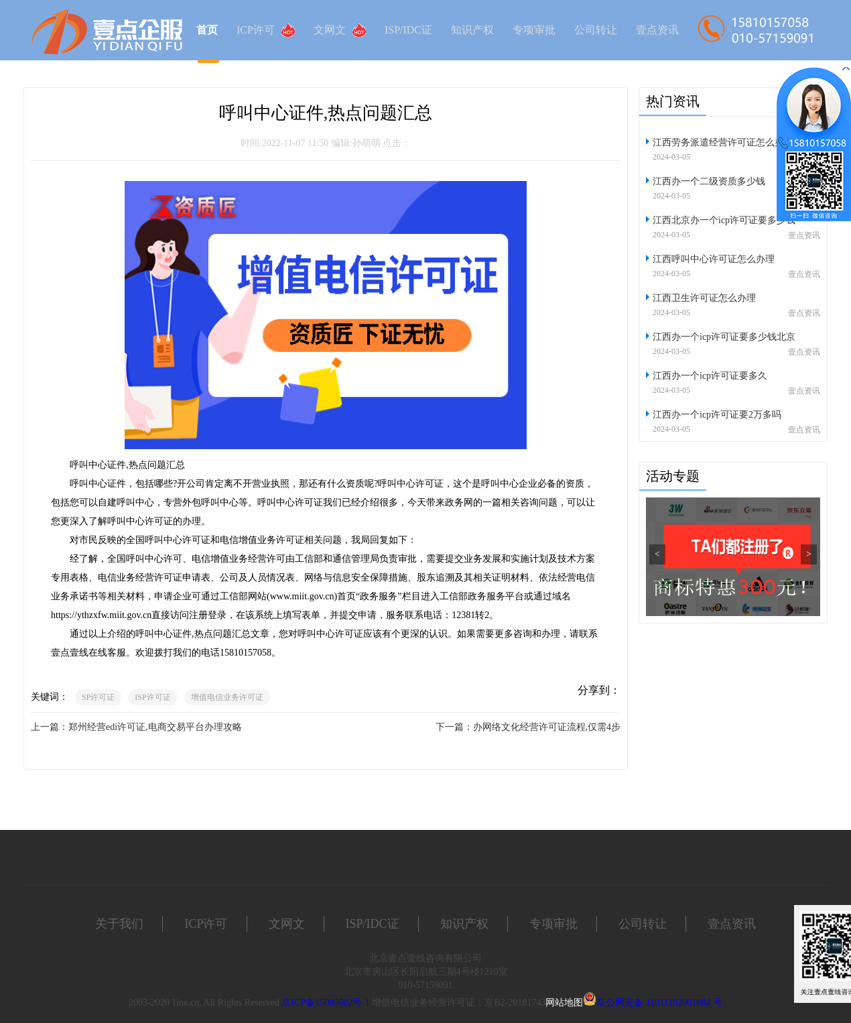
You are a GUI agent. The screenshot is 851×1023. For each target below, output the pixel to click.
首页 (207, 30)
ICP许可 (266, 30)
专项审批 (534, 30)
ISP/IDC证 (408, 30)
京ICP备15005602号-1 (325, 1003)
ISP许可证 (152, 697)
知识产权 (472, 30)
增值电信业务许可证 (227, 697)
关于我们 (119, 923)
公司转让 (595, 30)
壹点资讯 (657, 30)
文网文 (340, 30)
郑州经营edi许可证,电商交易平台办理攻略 (155, 727)
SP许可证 (98, 697)
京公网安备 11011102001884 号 (659, 1003)
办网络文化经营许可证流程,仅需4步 (547, 727)
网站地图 (564, 1003)
